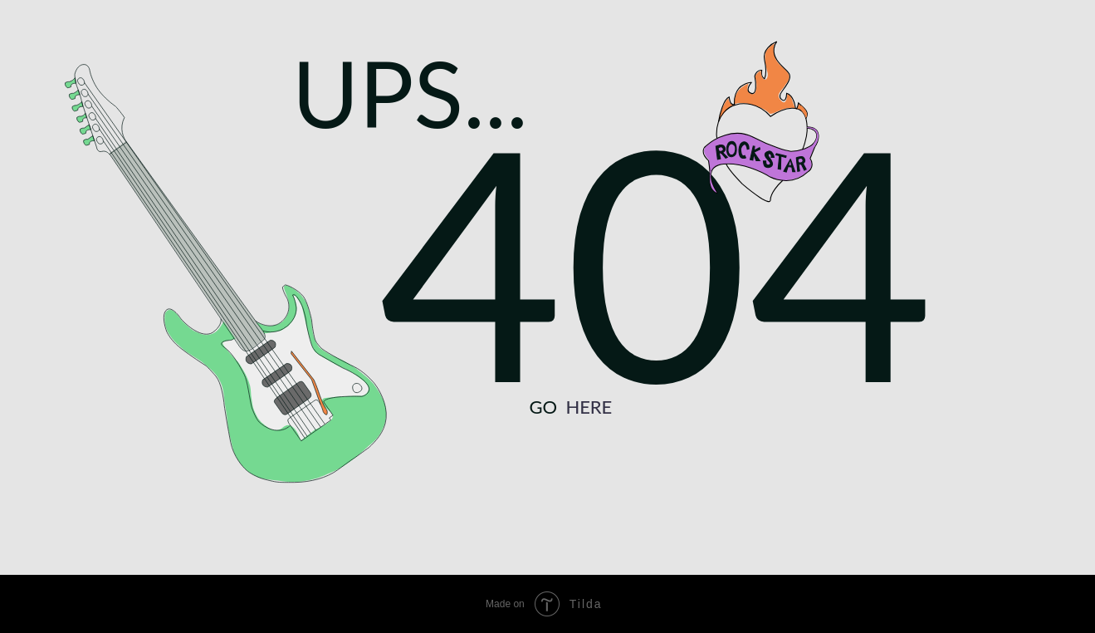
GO (543, 406)
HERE (588, 406)
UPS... (410, 92)
